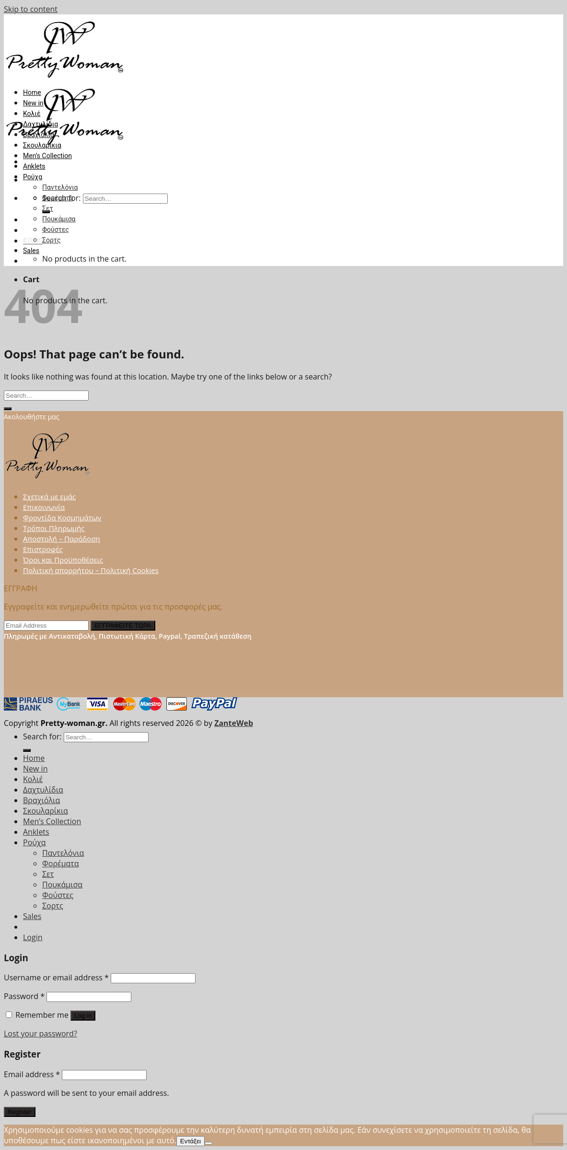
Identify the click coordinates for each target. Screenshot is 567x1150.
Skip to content (31, 9)
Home (32, 92)
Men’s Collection (47, 156)
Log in (83, 1015)
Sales (31, 250)
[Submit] (8, 408)
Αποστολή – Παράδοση (61, 538)
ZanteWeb (233, 723)
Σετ (47, 208)
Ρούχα (32, 177)
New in (33, 103)
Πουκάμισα (59, 219)
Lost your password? (40, 1033)
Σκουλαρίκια (42, 145)
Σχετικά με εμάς (49, 496)
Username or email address (56, 977)
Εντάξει (190, 1141)
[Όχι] (208, 1143)
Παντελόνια (60, 187)
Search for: (42, 736)
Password (24, 996)
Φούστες (55, 229)
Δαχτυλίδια (40, 124)
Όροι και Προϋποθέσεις (63, 559)
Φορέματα (57, 198)
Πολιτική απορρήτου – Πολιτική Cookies (91, 570)
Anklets (34, 166)
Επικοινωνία (44, 507)
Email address (32, 1074)
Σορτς (51, 240)
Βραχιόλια (38, 134)
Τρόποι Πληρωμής (54, 528)
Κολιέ (31, 113)
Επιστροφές (43, 549)
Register (20, 1112)
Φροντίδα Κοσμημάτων (62, 517)
